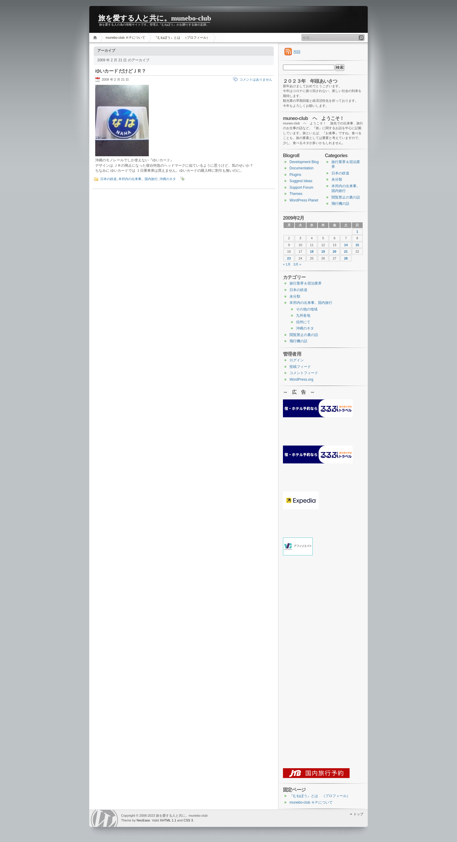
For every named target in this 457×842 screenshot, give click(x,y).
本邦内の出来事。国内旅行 (138, 179)
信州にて (303, 322)
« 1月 (287, 264)
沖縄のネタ (167, 179)
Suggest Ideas (300, 181)
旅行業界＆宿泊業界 (305, 283)
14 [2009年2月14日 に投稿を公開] (346, 245)
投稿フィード (300, 367)
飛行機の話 (340, 203)
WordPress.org (301, 379)
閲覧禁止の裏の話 (345, 197)
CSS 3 (188, 820)
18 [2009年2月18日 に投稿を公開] (312, 251)
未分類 (336, 179)
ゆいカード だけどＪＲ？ (120, 71)
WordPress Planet (303, 200)
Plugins (295, 175)
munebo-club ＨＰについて (125, 37)
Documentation (301, 168)
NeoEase (143, 820)
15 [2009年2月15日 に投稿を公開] (357, 245)
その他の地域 (306, 309)
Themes (295, 194)
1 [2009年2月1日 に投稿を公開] (357, 231)
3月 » (297, 264)
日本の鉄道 (108, 179)
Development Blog (304, 162)
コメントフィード (303, 373)
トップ (358, 814)
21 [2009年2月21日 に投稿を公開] (346, 251)
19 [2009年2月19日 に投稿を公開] (323, 251)
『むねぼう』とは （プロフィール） (182, 37)
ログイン (296, 360)
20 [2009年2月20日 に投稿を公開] (334, 251)
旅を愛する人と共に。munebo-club (154, 18)
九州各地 (303, 315)
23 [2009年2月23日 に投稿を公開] (289, 258)
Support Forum (301, 187)
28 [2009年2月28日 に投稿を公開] (346, 258)
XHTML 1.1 (168, 820)
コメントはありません (256, 79)
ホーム (96, 37)
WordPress (104, 818)
